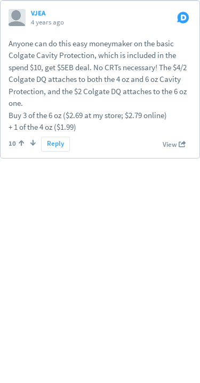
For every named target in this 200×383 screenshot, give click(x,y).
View (174, 144)
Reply (55, 143)
